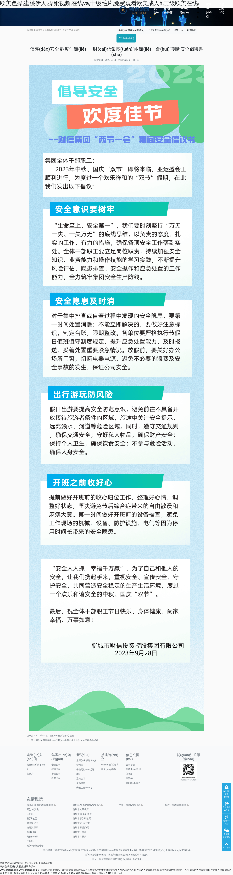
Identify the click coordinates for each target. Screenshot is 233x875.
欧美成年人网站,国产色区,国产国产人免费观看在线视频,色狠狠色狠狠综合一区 (147, 870)
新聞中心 (198, 10)
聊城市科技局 (79, 836)
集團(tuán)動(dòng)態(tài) (131, 30)
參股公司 (56, 773)
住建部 (30, 841)
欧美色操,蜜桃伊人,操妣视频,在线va (17, 866)
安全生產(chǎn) (72, 30)
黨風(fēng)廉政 (108, 769)
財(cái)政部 (32, 823)
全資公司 (56, 764)
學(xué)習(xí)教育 (110, 764)
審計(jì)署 (31, 832)
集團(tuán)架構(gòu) (184, 8)
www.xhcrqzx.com (9, 870)
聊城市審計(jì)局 (81, 827)
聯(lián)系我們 (133, 782)
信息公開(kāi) (221, 8)
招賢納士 (130, 778)
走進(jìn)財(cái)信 (168, 8)
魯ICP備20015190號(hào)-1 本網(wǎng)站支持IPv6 (164, 850)
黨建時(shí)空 (209, 10)
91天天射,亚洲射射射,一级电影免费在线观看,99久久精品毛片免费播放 (73, 870)
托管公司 (56, 778)
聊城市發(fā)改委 (81, 823)
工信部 (30, 814)
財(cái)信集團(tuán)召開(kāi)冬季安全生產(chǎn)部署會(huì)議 (67, 740)
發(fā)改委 (32, 818)
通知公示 (178, 30)
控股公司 (56, 769)
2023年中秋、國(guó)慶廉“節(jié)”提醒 (55, 735)
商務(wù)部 (32, 836)
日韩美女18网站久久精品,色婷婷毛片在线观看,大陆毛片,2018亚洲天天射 (86, 873)
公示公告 (130, 764)
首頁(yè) (156, 8)
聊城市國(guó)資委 (82, 814)
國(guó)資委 (33, 809)
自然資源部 (32, 827)
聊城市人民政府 (81, 809)
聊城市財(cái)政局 (82, 818)
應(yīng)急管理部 (35, 845)
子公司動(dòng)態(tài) (159, 30)
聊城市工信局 (79, 832)
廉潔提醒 (191, 30)
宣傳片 (30, 773)
